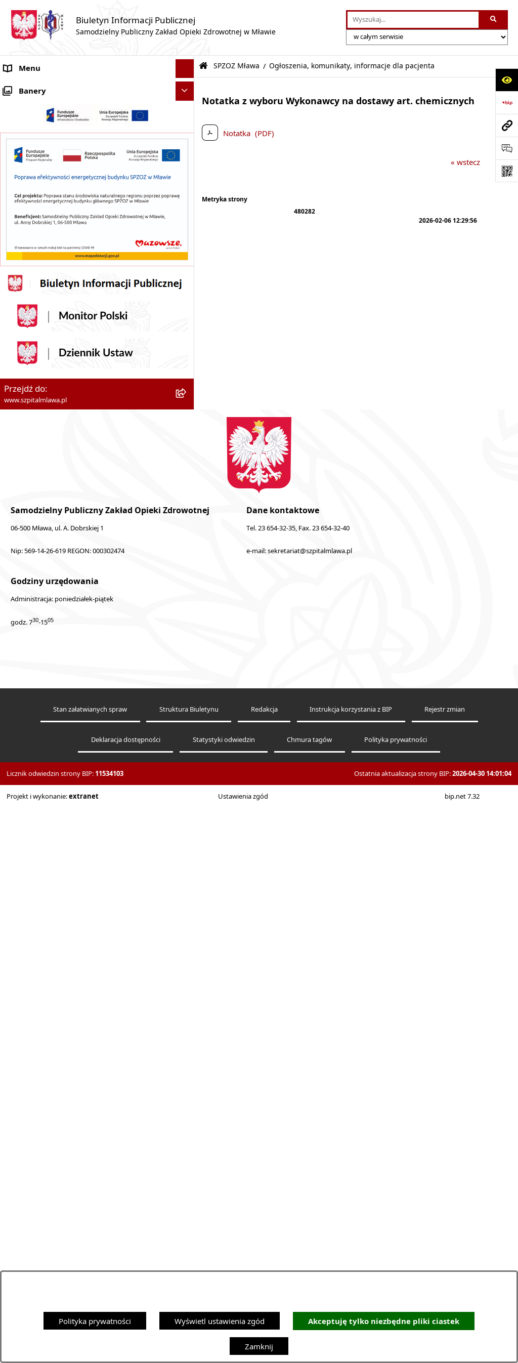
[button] (187, 106)
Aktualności (24, 87)
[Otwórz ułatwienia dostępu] (506, 79)
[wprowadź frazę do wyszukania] (413, 19)
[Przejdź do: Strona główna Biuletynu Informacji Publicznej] (203, 66)
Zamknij (259, 1346)
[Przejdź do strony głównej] (143, 25)
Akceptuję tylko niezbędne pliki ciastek (383, 1321)
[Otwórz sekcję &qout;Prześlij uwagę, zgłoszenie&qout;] (506, 148)
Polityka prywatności (95, 1321)
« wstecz (465, 162)
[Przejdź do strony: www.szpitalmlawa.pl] (506, 125)
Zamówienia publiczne (43, 699)
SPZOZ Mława (28, 106)
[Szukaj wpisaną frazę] (494, 19)
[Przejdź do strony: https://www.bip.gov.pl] (506, 102)
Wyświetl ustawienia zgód (220, 1321)
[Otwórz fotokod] (506, 170)
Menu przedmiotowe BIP (47, 370)
